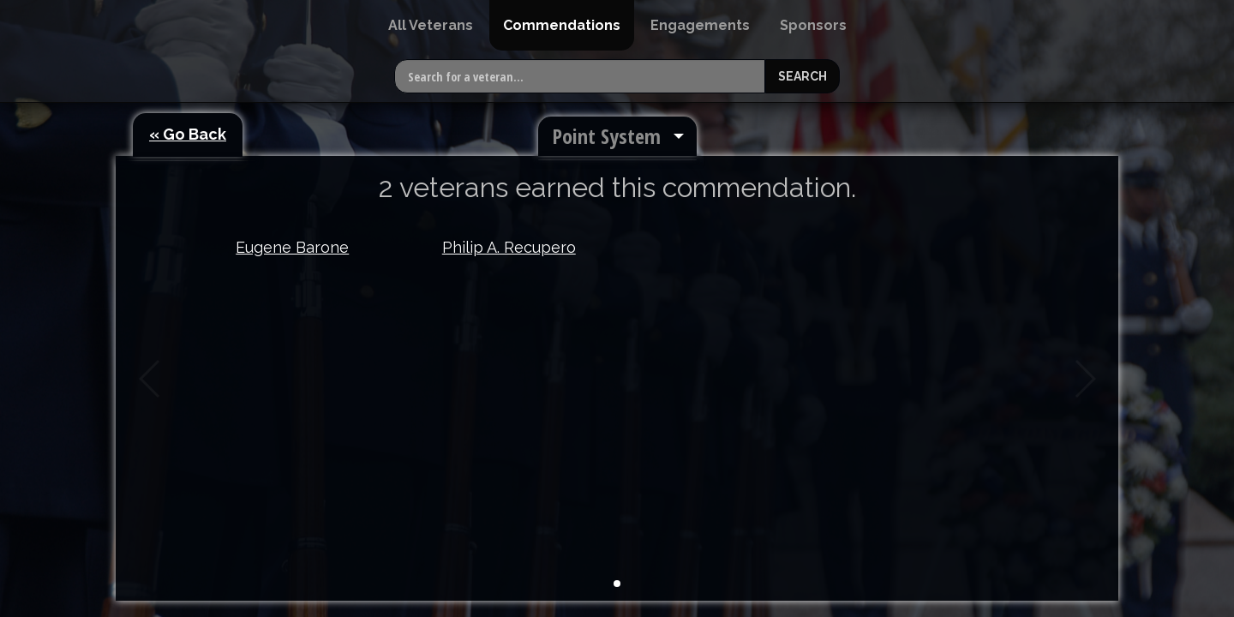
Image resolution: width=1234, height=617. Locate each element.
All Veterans (430, 25)
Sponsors (813, 25)
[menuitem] (430, 25)
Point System (606, 136)
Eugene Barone (292, 247)
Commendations (561, 25)
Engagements (700, 25)
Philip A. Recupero (509, 247)
